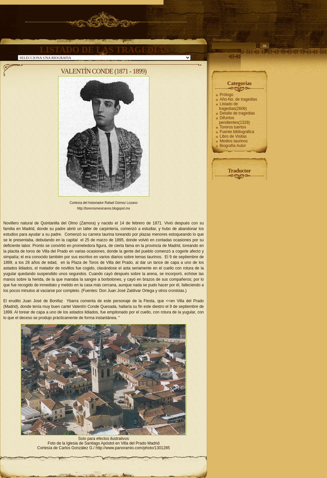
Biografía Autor (233, 145)
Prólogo (226, 94)
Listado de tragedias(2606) (233, 106)
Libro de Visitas (233, 136)
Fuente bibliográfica (237, 131)
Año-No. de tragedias (238, 99)
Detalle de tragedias (237, 113)
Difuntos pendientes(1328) (234, 120)
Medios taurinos (234, 141)
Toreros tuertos (233, 127)
